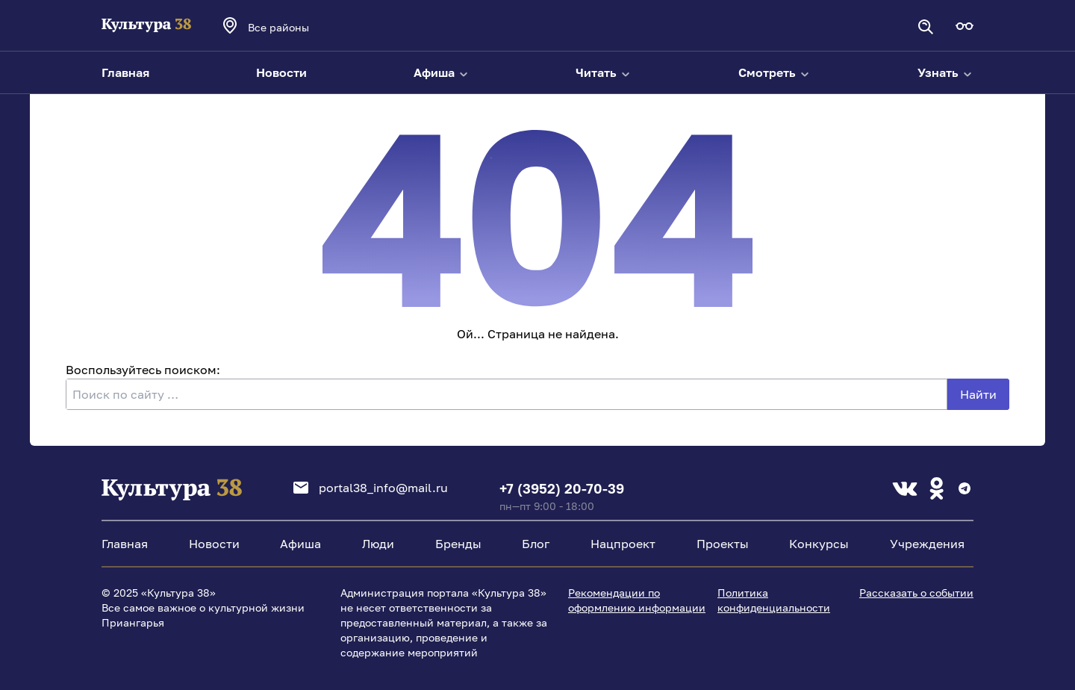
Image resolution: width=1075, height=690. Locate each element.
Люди (378, 543)
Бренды (458, 543)
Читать (604, 72)
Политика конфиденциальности (773, 600)
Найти (978, 394)
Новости (281, 72)
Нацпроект (623, 543)
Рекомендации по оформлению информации (636, 600)
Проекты (723, 543)
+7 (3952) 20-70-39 (561, 488)
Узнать (945, 72)
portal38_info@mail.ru (370, 487)
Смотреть (774, 72)
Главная (125, 72)
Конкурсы (819, 543)
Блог (535, 543)
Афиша (442, 72)
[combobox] (298, 27)
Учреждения (927, 543)
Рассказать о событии (916, 592)
